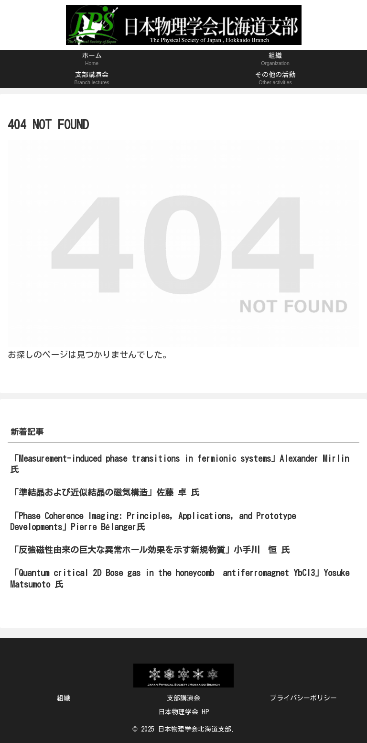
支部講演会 (183, 698)
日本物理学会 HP (183, 712)
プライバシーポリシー (303, 698)
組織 (63, 698)
